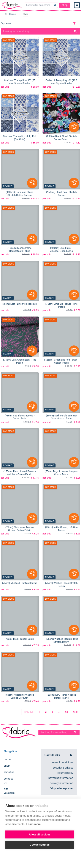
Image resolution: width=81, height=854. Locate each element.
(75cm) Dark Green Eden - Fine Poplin (19, 361)
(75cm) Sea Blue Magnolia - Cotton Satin (20, 417)
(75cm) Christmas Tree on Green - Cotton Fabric (19, 529)
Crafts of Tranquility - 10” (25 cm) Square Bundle (19, 82)
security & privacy (63, 767)
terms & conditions (62, 762)
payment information (60, 778)
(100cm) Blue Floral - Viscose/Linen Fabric (61, 249)
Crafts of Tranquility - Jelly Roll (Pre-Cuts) (19, 138)
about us (9, 772)
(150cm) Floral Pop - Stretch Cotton (61, 194)
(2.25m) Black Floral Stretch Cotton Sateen (61, 138)
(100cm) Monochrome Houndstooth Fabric (20, 249)
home (7, 759)
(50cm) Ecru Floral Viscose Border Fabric (61, 696)
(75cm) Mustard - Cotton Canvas (19, 583)
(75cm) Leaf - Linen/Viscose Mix (19, 304)
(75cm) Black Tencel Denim (20, 639)
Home (12, 14)
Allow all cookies (39, 834)
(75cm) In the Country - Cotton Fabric (61, 529)
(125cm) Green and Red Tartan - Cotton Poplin (61, 361)
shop (65, 5)
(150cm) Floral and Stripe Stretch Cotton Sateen (19, 194)
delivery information (61, 783)
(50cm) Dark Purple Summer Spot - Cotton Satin (61, 417)
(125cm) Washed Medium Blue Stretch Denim (61, 640)
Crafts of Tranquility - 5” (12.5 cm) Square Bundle (61, 82)
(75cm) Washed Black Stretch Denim (61, 585)
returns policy (65, 772)
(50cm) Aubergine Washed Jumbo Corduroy (19, 696)
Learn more (33, 824)
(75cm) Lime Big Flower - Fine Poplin (61, 305)
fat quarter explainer (61, 788)
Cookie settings (39, 844)
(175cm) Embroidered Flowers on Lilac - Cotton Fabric (19, 473)
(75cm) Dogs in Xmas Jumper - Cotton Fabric (61, 473)
